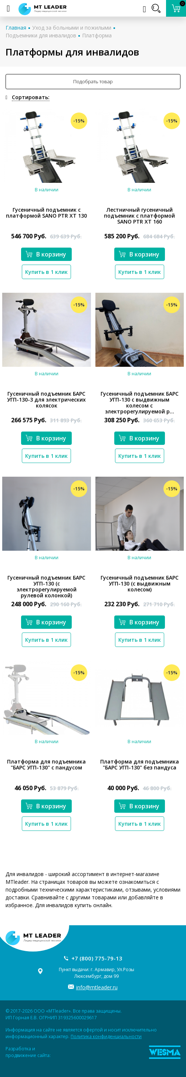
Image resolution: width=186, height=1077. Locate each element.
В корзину (46, 254)
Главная (16, 27)
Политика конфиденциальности (106, 1036)
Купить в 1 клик (46, 271)
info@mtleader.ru (97, 987)
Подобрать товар (93, 81)
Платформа (97, 35)
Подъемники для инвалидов (41, 35)
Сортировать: (31, 97)
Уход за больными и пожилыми (71, 27)
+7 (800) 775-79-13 (96, 958)
